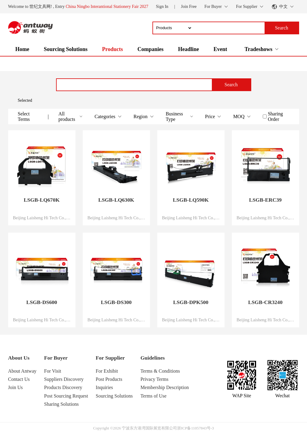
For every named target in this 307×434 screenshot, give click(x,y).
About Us (19, 358)
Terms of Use (153, 395)
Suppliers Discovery (64, 379)
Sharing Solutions (61, 404)
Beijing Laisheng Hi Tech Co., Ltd (42, 217)
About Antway (22, 371)
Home (22, 49)
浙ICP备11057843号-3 (195, 428)
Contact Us (19, 379)
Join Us (15, 387)
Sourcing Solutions (65, 49)
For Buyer (56, 358)
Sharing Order (275, 116)
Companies (150, 49)
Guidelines (152, 358)
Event (220, 49)
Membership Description (164, 387)
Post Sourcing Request (66, 395)
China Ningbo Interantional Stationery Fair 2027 (107, 6)
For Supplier (110, 358)
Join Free (189, 6)
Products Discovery (63, 387)
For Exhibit (107, 371)
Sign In (162, 6)
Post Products (109, 379)
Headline (188, 49)
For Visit (52, 371)
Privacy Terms (154, 379)
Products (112, 49)
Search (231, 84)
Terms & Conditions (160, 371)
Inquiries (104, 387)
